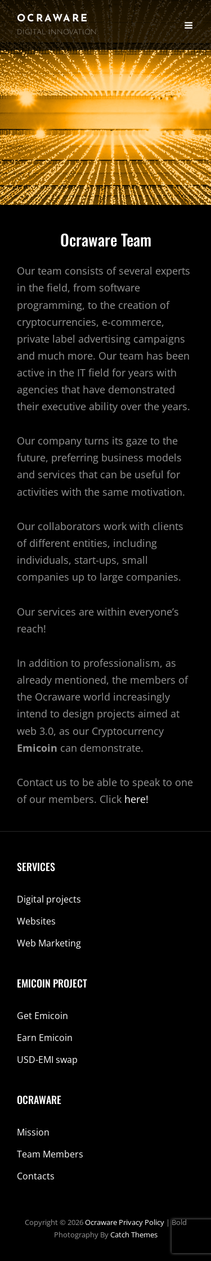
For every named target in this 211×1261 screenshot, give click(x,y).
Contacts (36, 1176)
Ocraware (53, 19)
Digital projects (49, 899)
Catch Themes (134, 1234)
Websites (36, 921)
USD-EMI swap (47, 1059)
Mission (33, 1132)
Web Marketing (49, 943)
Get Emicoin (42, 1015)
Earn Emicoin (45, 1037)
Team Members (50, 1154)
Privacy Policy (141, 1222)
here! (136, 799)
